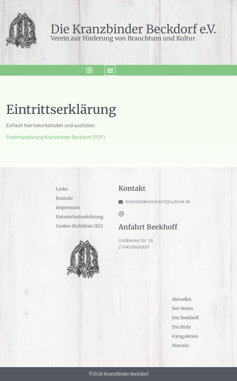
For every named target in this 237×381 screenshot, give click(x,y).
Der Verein (182, 308)
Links (62, 189)
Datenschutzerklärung (79, 217)
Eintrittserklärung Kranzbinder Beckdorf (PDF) (55, 137)
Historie (180, 345)
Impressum (68, 207)
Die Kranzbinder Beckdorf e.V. (133, 29)
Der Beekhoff (185, 317)
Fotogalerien (185, 336)
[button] (109, 70)
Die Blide (181, 327)
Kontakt (64, 198)
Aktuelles (181, 299)
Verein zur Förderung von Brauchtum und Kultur (123, 38)
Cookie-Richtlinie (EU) (79, 226)
